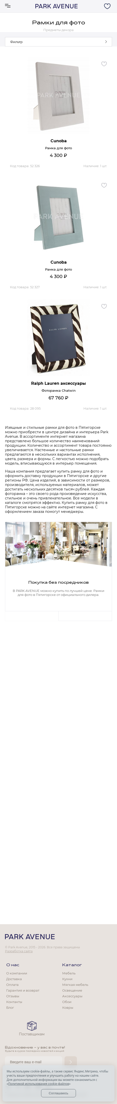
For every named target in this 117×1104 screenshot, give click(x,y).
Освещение (72, 990)
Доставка (14, 979)
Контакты (14, 1002)
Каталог (72, 965)
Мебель (68, 973)
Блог (10, 1007)
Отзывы (12, 996)
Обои (66, 1002)
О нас (12, 965)
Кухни (67, 979)
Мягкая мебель (75, 985)
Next (85, 616)
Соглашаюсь (58, 1093)
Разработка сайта (19, 951)
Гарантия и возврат (22, 990)
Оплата (12, 985)
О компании (16, 973)
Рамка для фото (58, 148)
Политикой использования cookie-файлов (38, 1084)
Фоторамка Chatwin (59, 390)
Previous (31, 616)
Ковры (67, 1007)
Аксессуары (72, 996)
